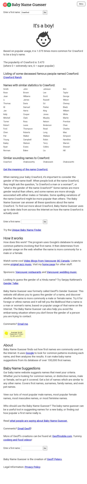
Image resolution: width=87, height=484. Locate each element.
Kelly (5, 114)
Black (65, 107)
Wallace (46, 136)
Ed (44, 103)
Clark (25, 118)
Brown (26, 93)
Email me (23, 324)
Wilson (66, 100)
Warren (66, 143)
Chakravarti (48, 162)
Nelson (46, 121)
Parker (46, 107)
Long (45, 132)
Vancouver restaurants (28, 272)
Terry (45, 143)
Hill (64, 150)
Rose (5, 93)
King (45, 111)
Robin (45, 140)
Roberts (26, 132)
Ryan (5, 147)
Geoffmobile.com (62, 436)
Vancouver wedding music (62, 272)
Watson (26, 143)
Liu (44, 150)
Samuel (26, 107)
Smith (6, 89)
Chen (5, 132)
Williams (26, 96)
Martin (66, 118)
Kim (64, 89)
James (26, 100)
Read (45, 129)
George (66, 96)
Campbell (27, 140)
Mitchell (6, 118)
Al (4, 107)
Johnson (47, 89)
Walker (26, 136)
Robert (6, 125)
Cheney (66, 103)
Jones (45, 114)
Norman (6, 150)
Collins (46, 147)
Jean (5, 96)
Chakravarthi (68, 162)
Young (6, 140)
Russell (46, 100)
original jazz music (21, 264)
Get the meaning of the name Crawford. (25, 169)
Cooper (26, 114)
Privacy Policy (32, 467)
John (25, 89)
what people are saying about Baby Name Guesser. (39, 420)
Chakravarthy (29, 162)
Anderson (47, 125)
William (66, 111)
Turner (6, 121)
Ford (5, 129)
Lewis (25, 125)
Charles (66, 129)
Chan (65, 125)
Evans (25, 147)
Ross (25, 121)
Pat (4, 136)
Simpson (67, 136)
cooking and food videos (17, 439)
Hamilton (67, 140)
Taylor (65, 93)
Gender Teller (10, 283)
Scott (45, 96)
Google (30, 353)
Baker (25, 150)
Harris (25, 111)
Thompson (28, 129)
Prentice (66, 121)
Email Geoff (24, 428)
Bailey (6, 143)
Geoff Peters (54, 459)
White (65, 114)
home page (48, 264)
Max (65, 132)
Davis (25, 103)
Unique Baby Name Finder (26, 230)
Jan (5, 111)
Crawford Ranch (12, 77)
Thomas (7, 103)
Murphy (46, 118)
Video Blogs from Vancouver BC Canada (47, 260)
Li (4, 100)
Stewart (66, 147)
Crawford (7, 162)
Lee (44, 93)
